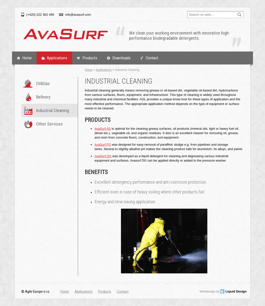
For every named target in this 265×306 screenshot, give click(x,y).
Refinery (43, 97)
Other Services (49, 124)
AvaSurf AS (102, 128)
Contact (152, 57)
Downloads (121, 57)
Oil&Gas (43, 83)
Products (89, 57)
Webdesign (207, 291)
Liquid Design (236, 291)
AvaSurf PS (102, 144)
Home (27, 57)
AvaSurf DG (102, 156)
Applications (57, 57)
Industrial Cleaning (52, 110)
